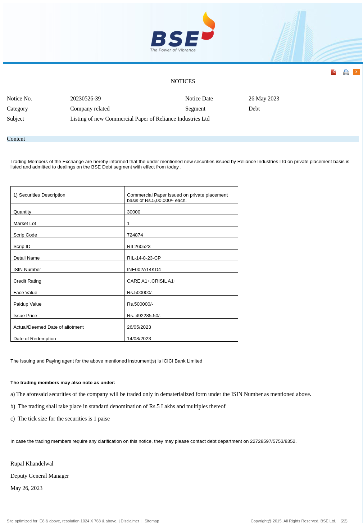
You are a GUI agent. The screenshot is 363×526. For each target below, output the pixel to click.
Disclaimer (130, 521)
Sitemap (152, 521)
